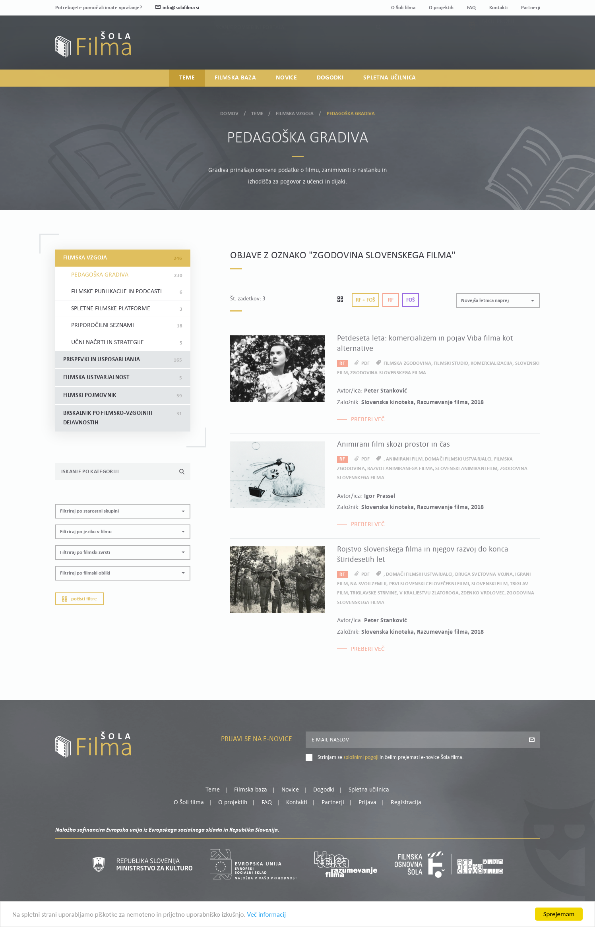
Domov (229, 112)
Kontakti (498, 7)
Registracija (526, 49)
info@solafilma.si (177, 7)
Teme (187, 78)
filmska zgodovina (407, 363)
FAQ (471, 7)
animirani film (404, 459)
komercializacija (491, 363)
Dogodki (330, 78)
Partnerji (530, 7)
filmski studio (451, 363)
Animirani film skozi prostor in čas (393, 445)
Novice (286, 78)
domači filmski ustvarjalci (458, 459)
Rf (390, 300)
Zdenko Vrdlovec (482, 593)
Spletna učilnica (389, 78)
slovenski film (489, 583)
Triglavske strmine (373, 593)
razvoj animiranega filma (400, 468)
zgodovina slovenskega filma (388, 372)
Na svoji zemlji (368, 583)
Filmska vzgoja (295, 112)
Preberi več (368, 419)
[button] (122, 511)
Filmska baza (235, 78)
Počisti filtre (79, 599)
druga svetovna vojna (484, 574)
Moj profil (499, 39)
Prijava (490, 49)
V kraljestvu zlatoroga (429, 593)
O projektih (441, 7)
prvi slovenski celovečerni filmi (429, 583)
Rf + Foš (365, 300)
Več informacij (266, 915)
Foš (410, 300)
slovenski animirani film (466, 468)
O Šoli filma (403, 7)
